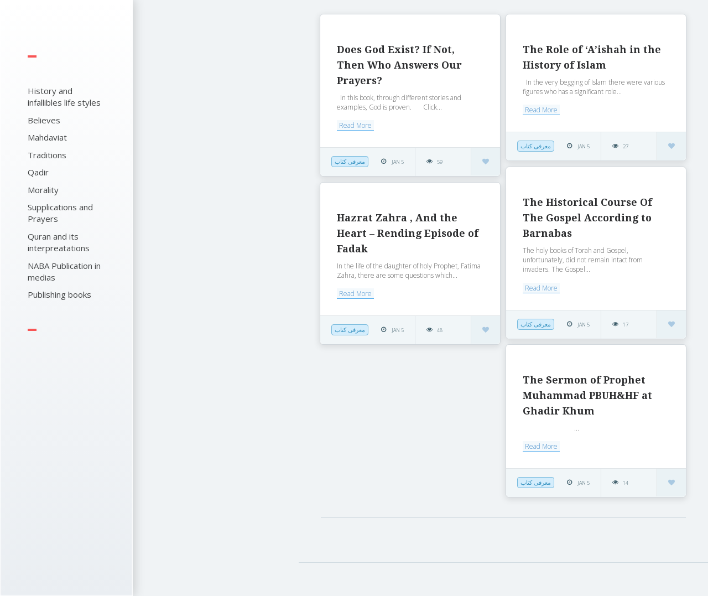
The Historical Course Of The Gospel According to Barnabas (587, 217)
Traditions (47, 154)
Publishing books (59, 294)
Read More (355, 125)
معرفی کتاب (350, 161)
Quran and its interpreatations (59, 242)
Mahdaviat (47, 137)
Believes (44, 120)
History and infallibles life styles (64, 96)
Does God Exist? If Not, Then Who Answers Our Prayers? (399, 65)
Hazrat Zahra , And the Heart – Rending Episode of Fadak (407, 233)
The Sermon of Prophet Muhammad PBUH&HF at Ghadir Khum (587, 395)
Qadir (38, 172)
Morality (43, 189)
